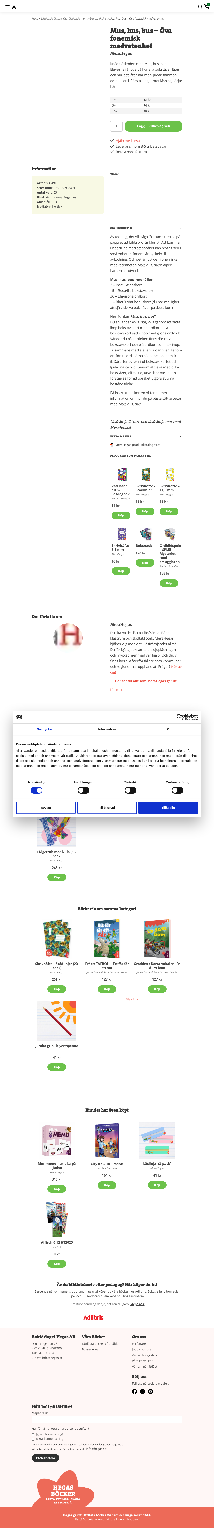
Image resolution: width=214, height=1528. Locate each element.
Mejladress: (40, 1413)
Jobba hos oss (141, 1349)
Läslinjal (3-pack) (157, 1163)
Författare (139, 1344)
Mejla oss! (137, 1304)
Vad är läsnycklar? (144, 1355)
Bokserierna (90, 1349)
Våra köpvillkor (142, 1361)
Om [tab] (169, 729)
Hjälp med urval (128, 140)
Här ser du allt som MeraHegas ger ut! (146, 681)
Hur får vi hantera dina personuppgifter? (60, 1428)
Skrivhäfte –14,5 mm (170, 488)
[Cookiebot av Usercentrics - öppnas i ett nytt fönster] (179, 717)
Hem (35, 18)
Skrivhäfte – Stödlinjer (145, 488)
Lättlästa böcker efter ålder (101, 1344)
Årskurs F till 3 (97, 18)
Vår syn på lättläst (144, 1366)
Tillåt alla (168, 807)
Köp (121, 515)
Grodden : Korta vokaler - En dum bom (157, 965)
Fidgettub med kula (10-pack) (56, 854)
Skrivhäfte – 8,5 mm (121, 547)
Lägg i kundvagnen (153, 126)
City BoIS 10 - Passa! (107, 1163)
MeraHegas (121, 53)
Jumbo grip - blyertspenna (56, 1045)
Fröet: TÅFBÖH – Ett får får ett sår (107, 965)
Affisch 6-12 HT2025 (57, 1242)
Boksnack (144, 545)
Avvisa (46, 807)
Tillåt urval (107, 807)
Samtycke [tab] (44, 729)
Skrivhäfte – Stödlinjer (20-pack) (57, 965)
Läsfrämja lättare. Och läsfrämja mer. (63, 18)
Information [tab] (107, 729)
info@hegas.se (52, 1358)
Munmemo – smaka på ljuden (57, 1165)
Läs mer (116, 689)
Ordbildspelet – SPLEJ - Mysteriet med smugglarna (171, 553)
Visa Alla (132, 999)
